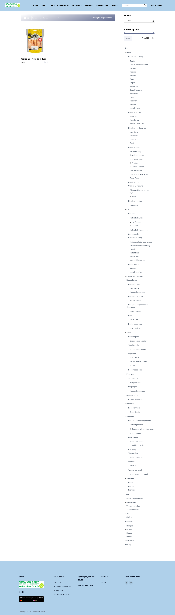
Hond (129, 53)
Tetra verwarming (137, 457)
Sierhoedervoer (134, 378)
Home (35, 5)
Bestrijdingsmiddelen (135, 499)
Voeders (131, 461)
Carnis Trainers (138, 167)
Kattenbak (132, 214)
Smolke (133, 104)
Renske (133, 75)
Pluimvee (130, 374)
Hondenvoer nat (134, 112)
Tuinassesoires (133, 510)
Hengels (130, 526)
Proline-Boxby (135, 151)
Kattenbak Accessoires (139, 230)
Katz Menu (134, 253)
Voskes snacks (136, 171)
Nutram (133, 97)
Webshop (88, 5)
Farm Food (134, 116)
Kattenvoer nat (134, 264)
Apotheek (130, 478)
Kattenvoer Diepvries (135, 276)
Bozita (132, 61)
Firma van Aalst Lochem (86, 585)
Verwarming (133, 453)
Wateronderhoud (135, 470)
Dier (44, 5)
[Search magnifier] (145, 5)
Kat (128, 209)
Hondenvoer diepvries (137, 128)
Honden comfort (134, 182)
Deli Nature (134, 288)
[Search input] (133, 5)
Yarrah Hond (135, 108)
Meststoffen (131, 502)
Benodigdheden (136, 425)
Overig (128, 545)
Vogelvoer (132, 353)
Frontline (131, 490)
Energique (134, 136)
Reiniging (132, 449)
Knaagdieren (132, 280)
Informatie (76, 5)
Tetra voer (134, 466)
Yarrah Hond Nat (137, 124)
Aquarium (130, 416)
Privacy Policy (59, 590)
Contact (103, 582)
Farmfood (134, 86)
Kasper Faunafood (137, 292)
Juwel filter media (137, 445)
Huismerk (134, 94)
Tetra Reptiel (135, 412)
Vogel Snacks (133, 345)
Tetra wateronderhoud (139, 474)
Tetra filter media (137, 442)
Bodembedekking (135, 324)
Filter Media (133, 437)
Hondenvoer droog (135, 57)
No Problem (136, 222)
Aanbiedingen (102, 5)
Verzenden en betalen (61, 595)
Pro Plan (133, 101)
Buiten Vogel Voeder (138, 341)
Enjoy (132, 83)
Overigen (130, 540)
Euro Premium (136, 90)
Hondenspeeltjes (135, 201)
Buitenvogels (133, 337)
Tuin (51, 5)
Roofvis (130, 537)
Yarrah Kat (134, 256)
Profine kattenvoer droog (140, 246)
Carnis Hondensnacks (139, 174)
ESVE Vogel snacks (138, 349)
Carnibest (134, 132)
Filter (128, 38)
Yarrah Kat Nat (136, 272)
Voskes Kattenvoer (137, 260)
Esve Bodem (135, 328)
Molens (129, 529)
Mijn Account (156, 5)
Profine (133, 72)
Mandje (115, 5)
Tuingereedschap (133, 506)
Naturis (133, 139)
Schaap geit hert (133, 395)
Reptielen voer (134, 408)
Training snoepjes (137, 155)
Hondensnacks (134, 147)
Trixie (134, 197)
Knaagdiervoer (134, 284)
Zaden (129, 517)
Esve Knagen (135, 311)
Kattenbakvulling (136, 218)
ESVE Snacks (135, 300)
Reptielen (130, 404)
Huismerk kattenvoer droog (141, 242)
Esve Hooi (134, 320)
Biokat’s (135, 226)
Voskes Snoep (138, 159)
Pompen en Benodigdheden (139, 420)
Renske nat (134, 120)
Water (129, 513)
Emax (130, 483)
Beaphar (131, 486)
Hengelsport (62, 5)
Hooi (130, 315)
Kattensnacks (133, 234)
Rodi (132, 143)
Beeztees (134, 205)
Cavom (133, 68)
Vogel (129, 332)
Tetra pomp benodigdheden (143, 429)
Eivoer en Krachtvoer (138, 361)
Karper (129, 533)
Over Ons (57, 582)
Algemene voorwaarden (62, 586)
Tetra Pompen (135, 433)
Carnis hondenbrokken (139, 65)
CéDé (134, 366)
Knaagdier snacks (135, 296)
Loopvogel (132, 387)
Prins (132, 79)
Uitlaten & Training (135, 186)
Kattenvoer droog (135, 238)
